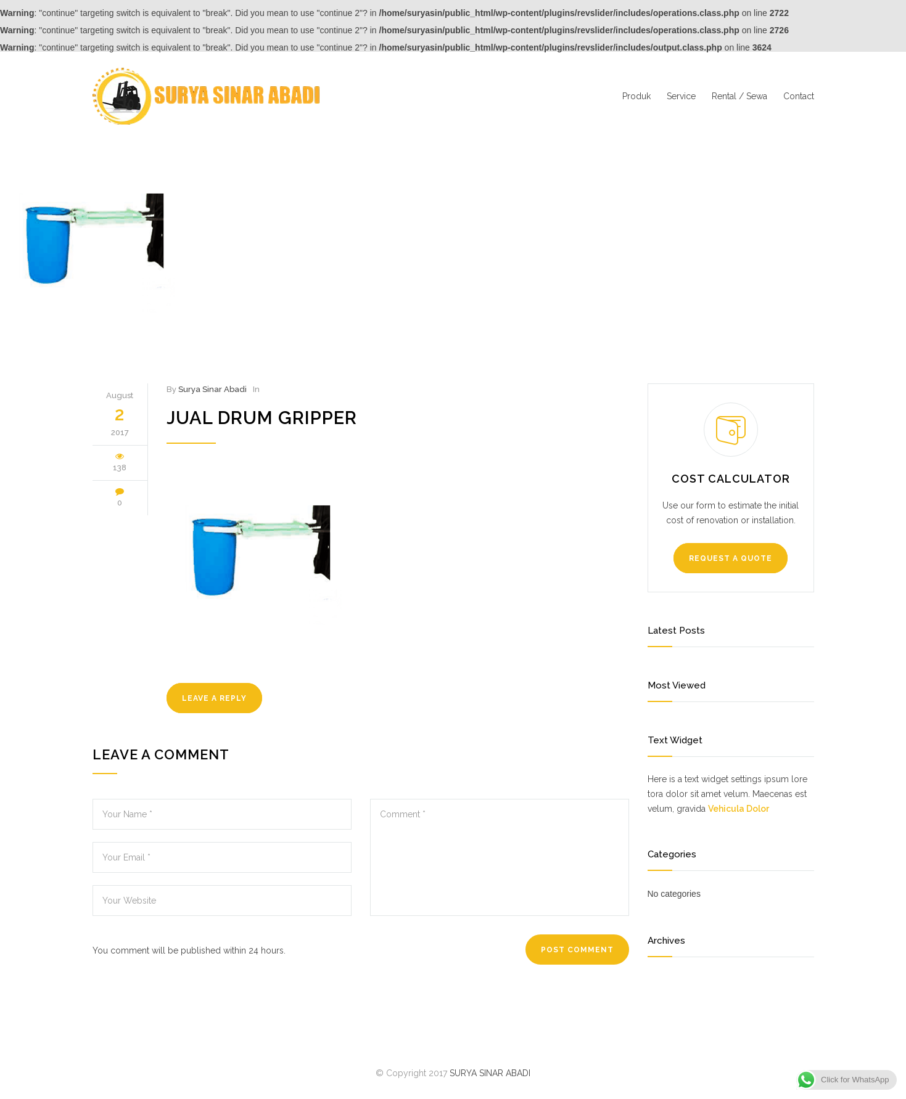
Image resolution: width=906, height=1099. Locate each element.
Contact (798, 96)
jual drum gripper (262, 417)
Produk (636, 96)
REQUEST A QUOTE (730, 558)
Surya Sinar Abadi (212, 389)
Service (681, 96)
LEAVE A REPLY (214, 698)
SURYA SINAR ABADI (490, 1073)
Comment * (499, 857)
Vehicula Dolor (738, 809)
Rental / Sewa (739, 96)
